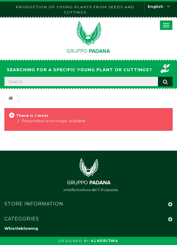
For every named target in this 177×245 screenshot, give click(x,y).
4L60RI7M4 (104, 241)
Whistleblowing (21, 228)
